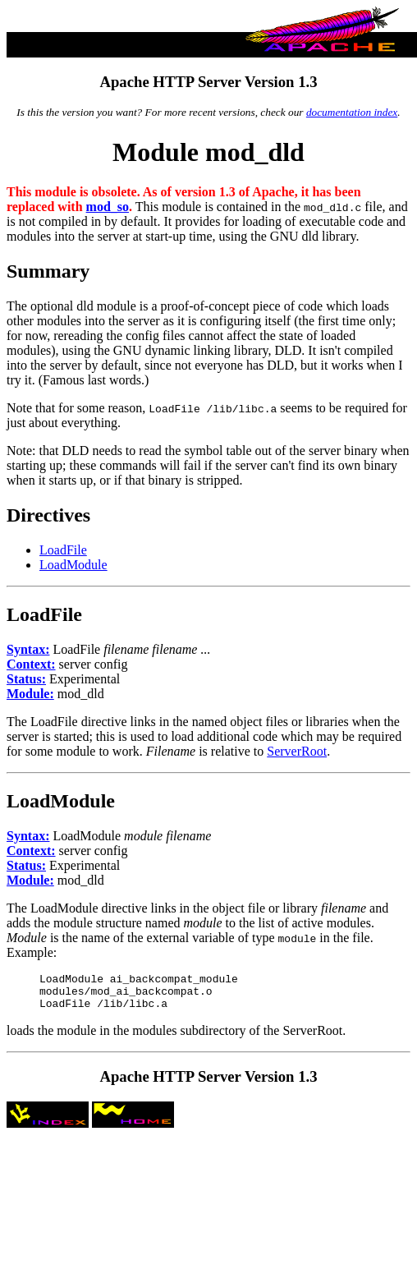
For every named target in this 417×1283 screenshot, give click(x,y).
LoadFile (63, 550)
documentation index (351, 112)
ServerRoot (297, 751)
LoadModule (73, 565)
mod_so (107, 207)
